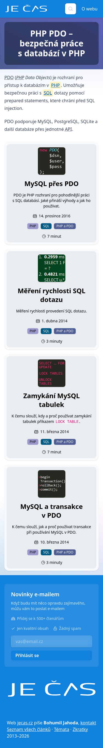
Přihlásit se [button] (27, 655)
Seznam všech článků (29, 729)
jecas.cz (25, 723)
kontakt (88, 723)
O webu (90, 9)
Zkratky (80, 729)
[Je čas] (52, 689)
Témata (61, 729)
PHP (55, 85)
